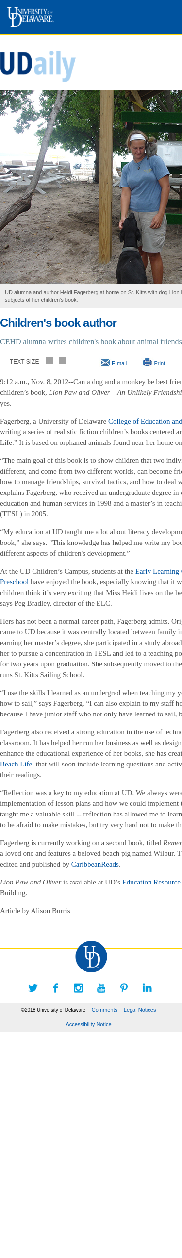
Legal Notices (140, 1010)
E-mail (119, 363)
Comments (104, 1010)
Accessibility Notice (88, 1024)
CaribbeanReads (95, 864)
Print (159, 363)
